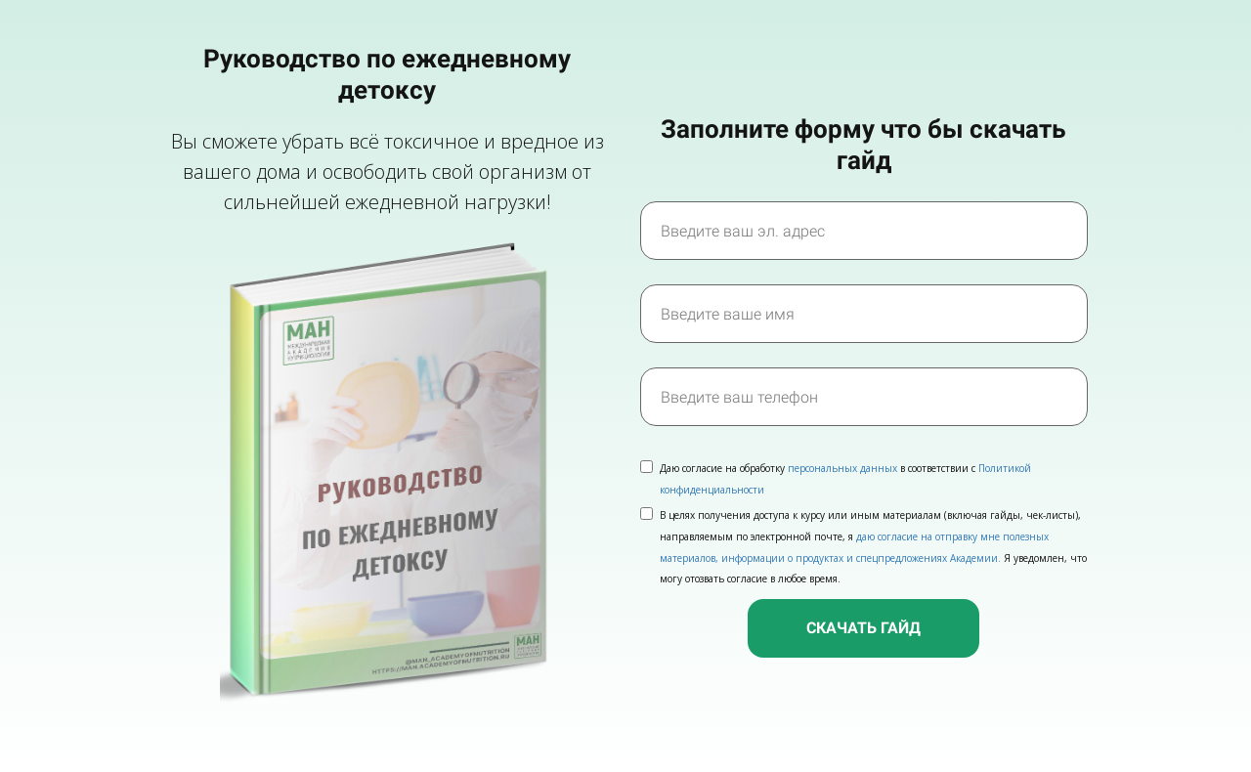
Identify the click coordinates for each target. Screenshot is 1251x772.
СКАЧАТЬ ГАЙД (863, 628)
